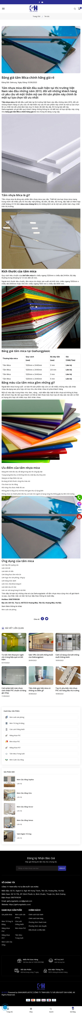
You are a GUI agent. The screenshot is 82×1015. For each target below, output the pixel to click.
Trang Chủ (36, 17)
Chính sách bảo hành (36, 915)
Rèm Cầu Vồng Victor (25, 808)
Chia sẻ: (37, 620)
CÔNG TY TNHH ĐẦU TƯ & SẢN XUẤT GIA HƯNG (20, 888)
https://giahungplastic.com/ (20, 905)
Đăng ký (62, 869)
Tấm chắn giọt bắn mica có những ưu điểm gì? (40, 690)
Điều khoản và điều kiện (37, 931)
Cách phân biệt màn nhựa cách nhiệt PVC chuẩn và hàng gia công (14, 691)
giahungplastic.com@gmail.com (19, 902)
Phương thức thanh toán (37, 923)
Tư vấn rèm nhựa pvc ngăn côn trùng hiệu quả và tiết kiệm (13, 658)
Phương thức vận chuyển (38, 927)
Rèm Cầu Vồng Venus (25, 821)
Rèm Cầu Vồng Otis (24, 794)
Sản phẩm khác (7, 915)
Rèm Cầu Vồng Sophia (25, 780)
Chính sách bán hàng (36, 919)
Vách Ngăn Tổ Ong (24, 835)
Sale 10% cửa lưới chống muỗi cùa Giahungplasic (41, 657)
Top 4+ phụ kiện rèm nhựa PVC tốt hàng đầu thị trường (67, 690)
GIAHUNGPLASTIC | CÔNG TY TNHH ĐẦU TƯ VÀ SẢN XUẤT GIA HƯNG (45, 994)
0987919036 (14, 600)
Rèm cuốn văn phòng (9, 610)
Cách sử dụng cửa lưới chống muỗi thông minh (67, 657)
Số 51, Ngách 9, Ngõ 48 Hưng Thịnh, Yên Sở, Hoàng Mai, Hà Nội (37, 892)
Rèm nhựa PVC (20, 929)
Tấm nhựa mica (8, 200)
